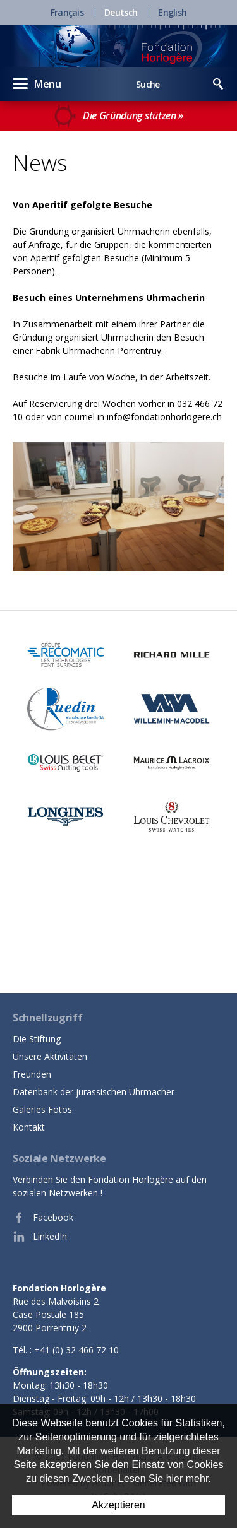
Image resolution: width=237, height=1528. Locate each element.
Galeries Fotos (42, 1109)
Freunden (32, 1074)
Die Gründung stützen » (118, 116)
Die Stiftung (37, 1039)
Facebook (43, 1217)
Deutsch (120, 12)
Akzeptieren (118, 1505)
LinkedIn (40, 1236)
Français (67, 12)
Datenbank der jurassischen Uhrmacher (93, 1092)
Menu (37, 83)
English (172, 12)
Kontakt (29, 1127)
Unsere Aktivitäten (50, 1056)
